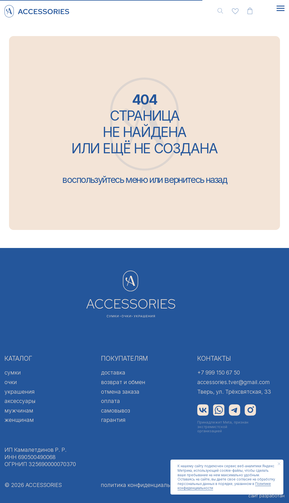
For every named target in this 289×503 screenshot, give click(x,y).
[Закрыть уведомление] (279, 464)
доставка (113, 372)
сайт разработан (266, 495)
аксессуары (20, 401)
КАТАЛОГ (18, 358)
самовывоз (115, 410)
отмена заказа (120, 391)
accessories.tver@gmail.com (233, 382)
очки (11, 382)
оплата (110, 401)
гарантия (113, 419)
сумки (13, 372)
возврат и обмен (123, 382)
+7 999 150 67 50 (218, 372)
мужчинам (19, 410)
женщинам (19, 419)
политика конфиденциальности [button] (143, 485)
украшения (20, 391)
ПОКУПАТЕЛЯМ (124, 358)
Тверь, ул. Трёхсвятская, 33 (234, 391)
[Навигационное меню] (280, 8)
